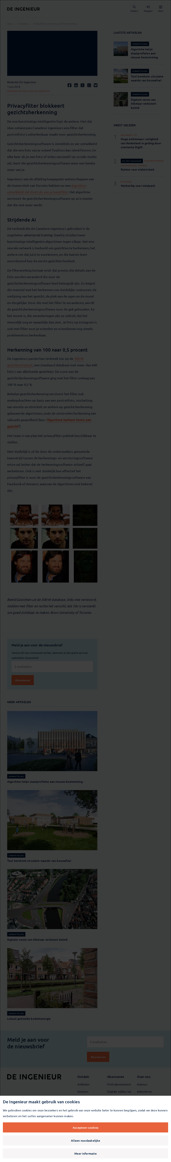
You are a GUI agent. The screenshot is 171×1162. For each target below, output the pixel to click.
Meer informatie (85, 1153)
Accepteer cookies (85, 1127)
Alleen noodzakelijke (85, 1140)
